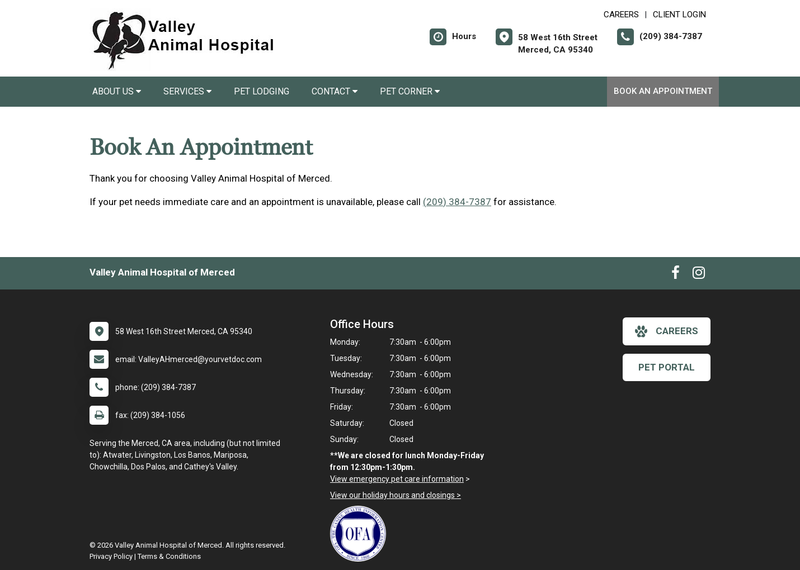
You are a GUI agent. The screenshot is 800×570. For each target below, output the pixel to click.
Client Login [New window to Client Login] (679, 15)
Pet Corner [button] (410, 91)
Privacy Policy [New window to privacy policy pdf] (111, 556)
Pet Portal (666, 367)
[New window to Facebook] (675, 274)
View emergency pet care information (397, 478)
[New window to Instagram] (698, 274)
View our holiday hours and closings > (395, 495)
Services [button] (187, 91)
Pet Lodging (261, 91)
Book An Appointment (663, 91)
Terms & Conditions (169, 556)
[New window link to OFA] (361, 534)
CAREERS (621, 15)
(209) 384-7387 (457, 201)
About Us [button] (116, 91)
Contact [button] (334, 91)
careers (666, 331)
